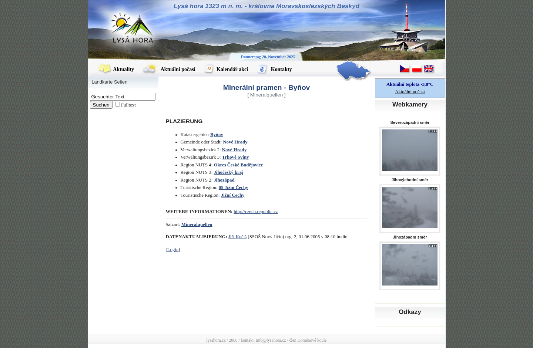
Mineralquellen (196, 224)
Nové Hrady (235, 142)
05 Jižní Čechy (233, 187)
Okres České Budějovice (238, 165)
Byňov (216, 134)
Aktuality (115, 69)
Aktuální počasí (169, 69)
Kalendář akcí (226, 69)
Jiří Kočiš (237, 236)
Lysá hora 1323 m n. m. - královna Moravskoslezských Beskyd (266, 6)
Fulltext (128, 105)
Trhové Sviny (235, 157)
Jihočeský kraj (228, 172)
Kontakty (274, 69)
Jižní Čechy (233, 195)
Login (173, 249)
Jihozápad (224, 180)
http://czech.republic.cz (256, 211)
